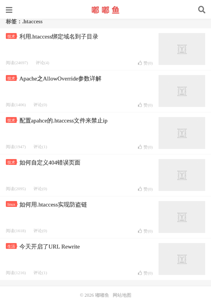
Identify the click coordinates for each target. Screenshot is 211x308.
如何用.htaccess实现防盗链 (53, 204)
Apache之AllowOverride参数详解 (60, 78)
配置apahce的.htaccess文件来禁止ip (63, 120)
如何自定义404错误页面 (50, 162)
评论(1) (40, 146)
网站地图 (122, 295)
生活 (12, 246)
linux (12, 204)
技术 (12, 36)
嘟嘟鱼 (105, 10)
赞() (145, 63)
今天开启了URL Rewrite (49, 246)
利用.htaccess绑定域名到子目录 (59, 36)
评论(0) (40, 104)
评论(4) (42, 62)
